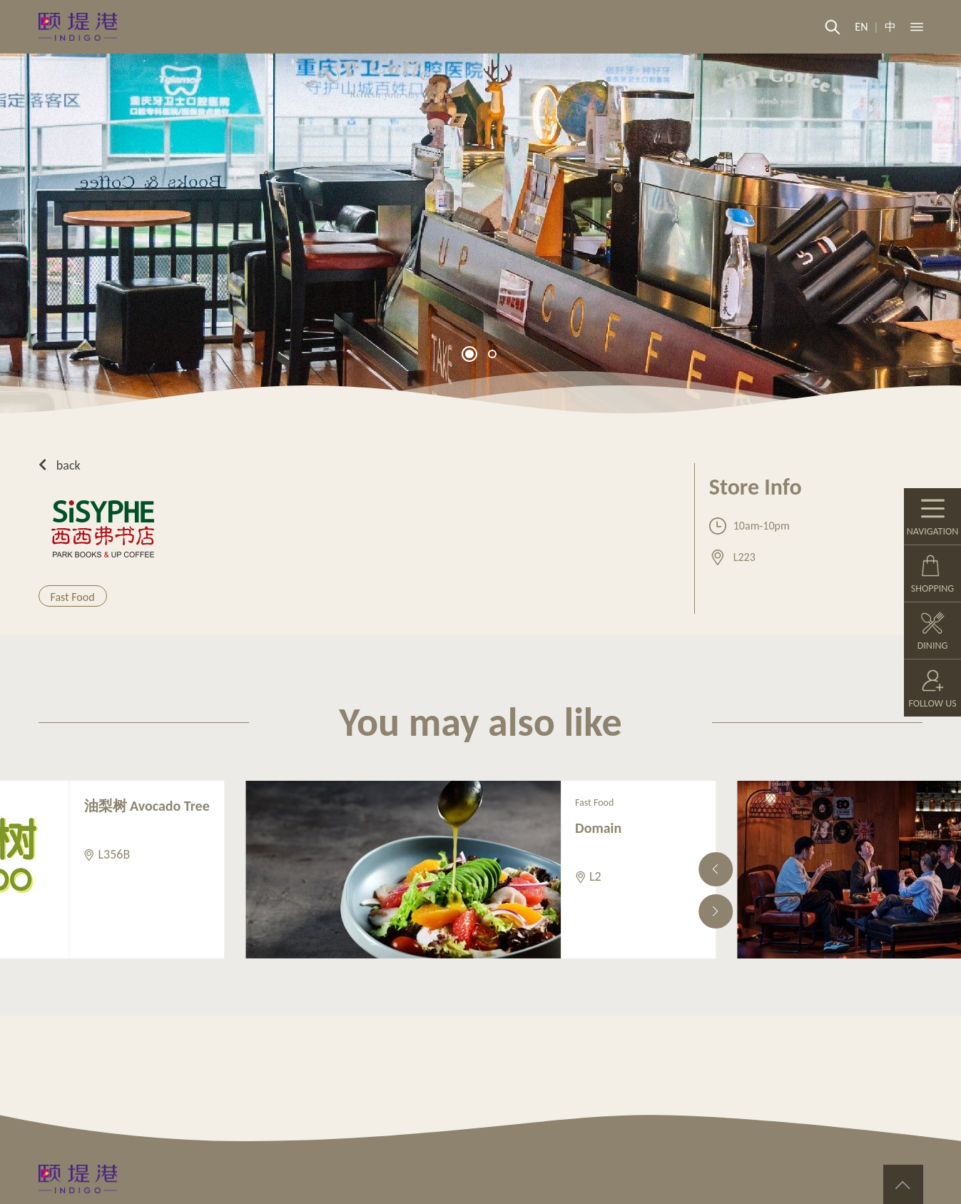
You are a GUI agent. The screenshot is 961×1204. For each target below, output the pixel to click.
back (60, 465)
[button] (469, 354)
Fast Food (73, 597)
